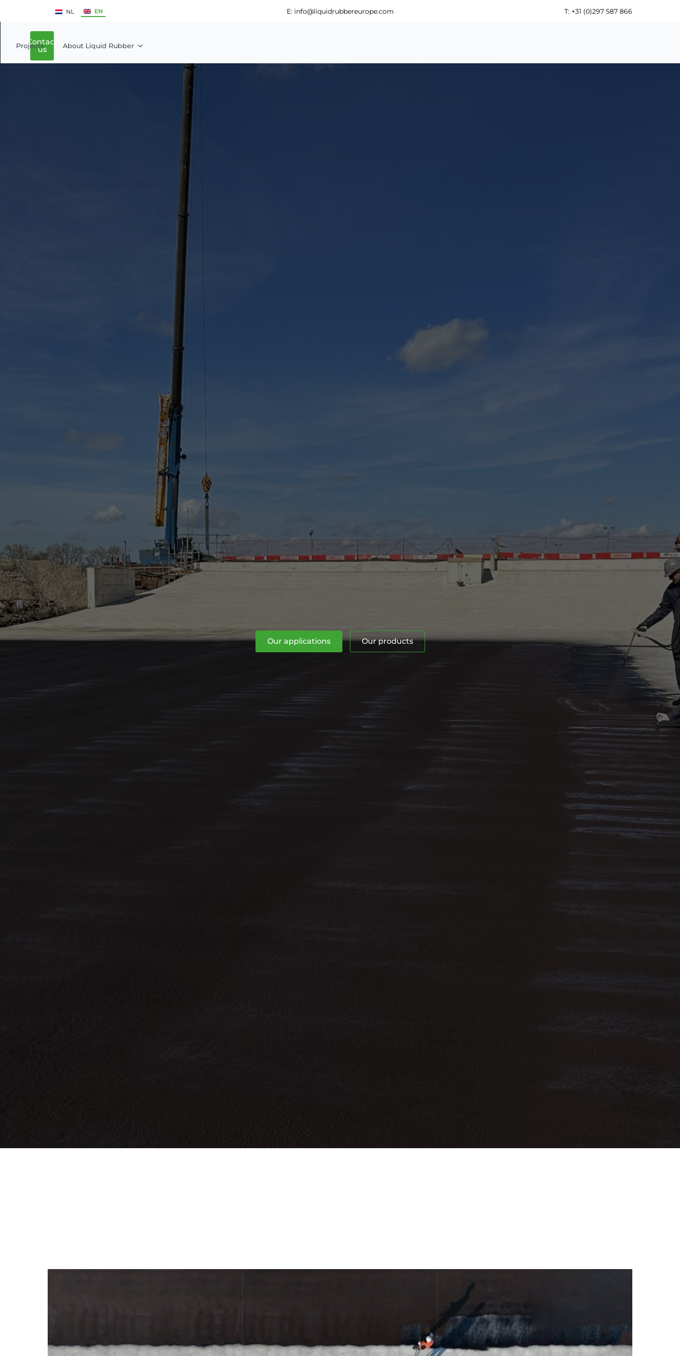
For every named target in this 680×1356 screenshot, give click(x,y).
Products (297, 45)
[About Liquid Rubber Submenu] (467, 45)
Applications (233, 45)
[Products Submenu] (322, 45)
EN (93, 11)
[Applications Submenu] (264, 45)
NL (64, 11)
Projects (354, 45)
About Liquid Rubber (423, 45)
